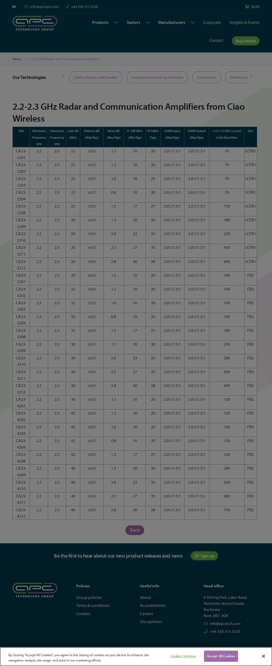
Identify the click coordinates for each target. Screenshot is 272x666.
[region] (136, 656)
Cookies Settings (183, 656)
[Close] (263, 656)
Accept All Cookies (221, 656)
